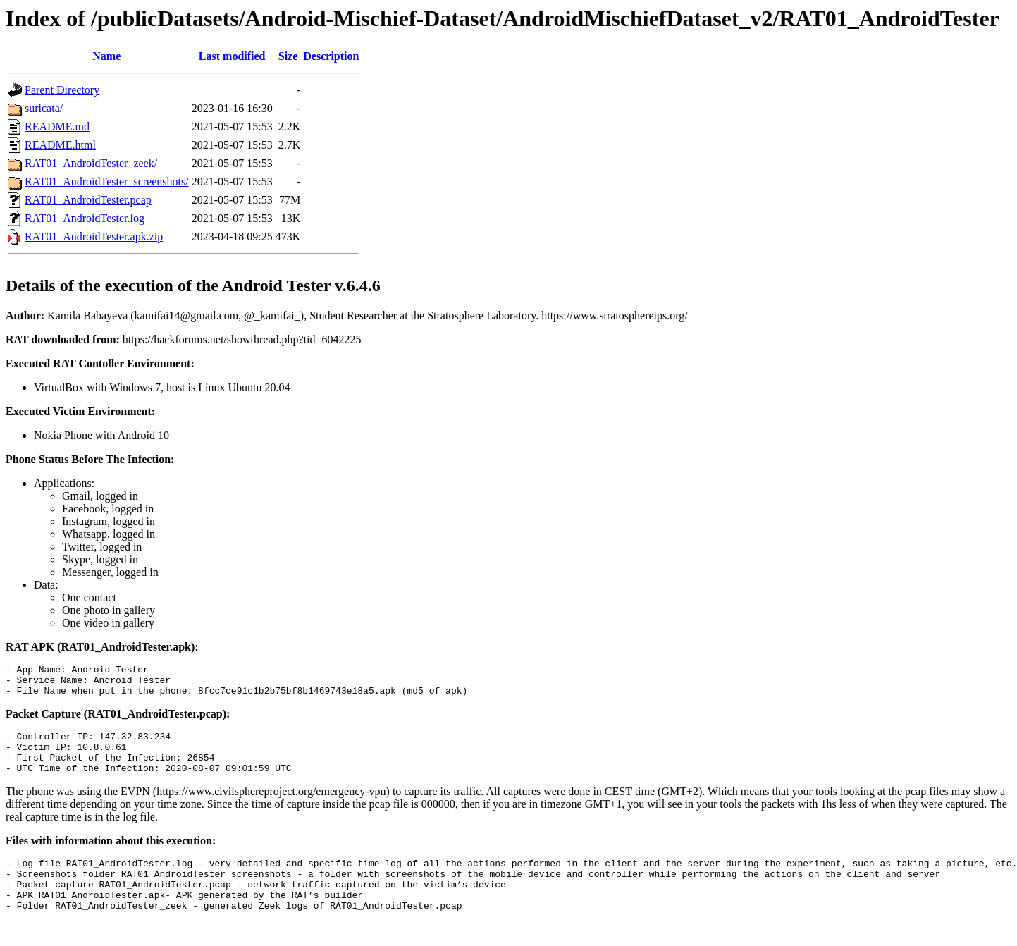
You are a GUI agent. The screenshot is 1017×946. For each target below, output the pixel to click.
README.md (57, 127)
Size (288, 56)
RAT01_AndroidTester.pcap (88, 200)
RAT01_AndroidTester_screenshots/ (107, 182)
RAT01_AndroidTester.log (84, 218)
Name (106, 56)
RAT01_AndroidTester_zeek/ (91, 163)
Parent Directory (62, 90)
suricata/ (44, 108)
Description (331, 56)
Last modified (232, 56)
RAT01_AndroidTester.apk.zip (94, 236)
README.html (60, 145)
